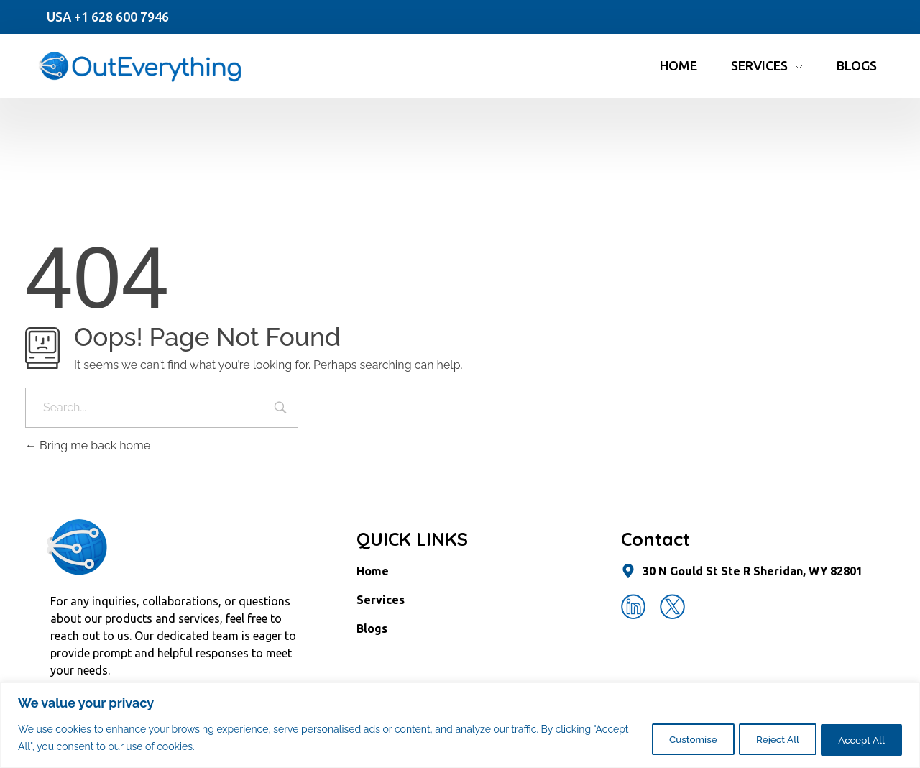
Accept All (857, 738)
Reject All (763, 738)
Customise (669, 738)
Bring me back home (87, 445)
